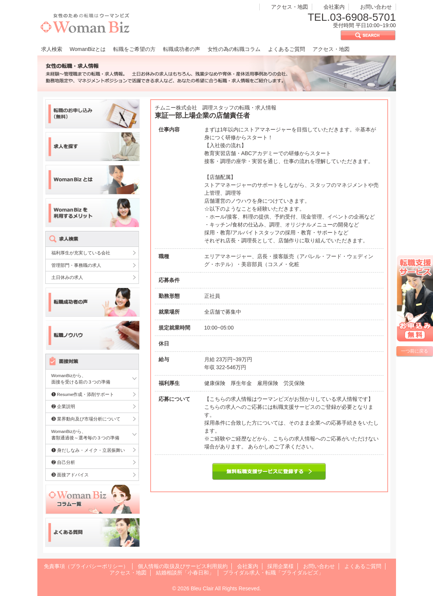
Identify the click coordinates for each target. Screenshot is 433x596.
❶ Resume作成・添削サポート (82, 394)
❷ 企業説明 (63, 406)
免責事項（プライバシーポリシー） (86, 566)
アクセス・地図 (289, 7)
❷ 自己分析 (63, 462)
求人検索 (51, 49)
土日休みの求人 (67, 277)
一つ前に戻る (414, 351)
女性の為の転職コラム (234, 49)
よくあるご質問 (286, 49)
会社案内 (334, 7)
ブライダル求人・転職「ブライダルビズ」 (273, 573)
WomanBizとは (88, 49)
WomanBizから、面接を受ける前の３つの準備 (80, 379)
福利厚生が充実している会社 (80, 252)
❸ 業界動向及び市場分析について (85, 418)
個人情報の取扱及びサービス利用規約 (183, 566)
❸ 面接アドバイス (70, 474)
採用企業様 (280, 566)
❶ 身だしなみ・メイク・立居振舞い (88, 450)
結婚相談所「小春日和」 (185, 573)
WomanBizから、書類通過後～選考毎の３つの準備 (85, 434)
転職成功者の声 (181, 49)
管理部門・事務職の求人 (76, 265)
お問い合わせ (376, 7)
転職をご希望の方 (134, 49)
